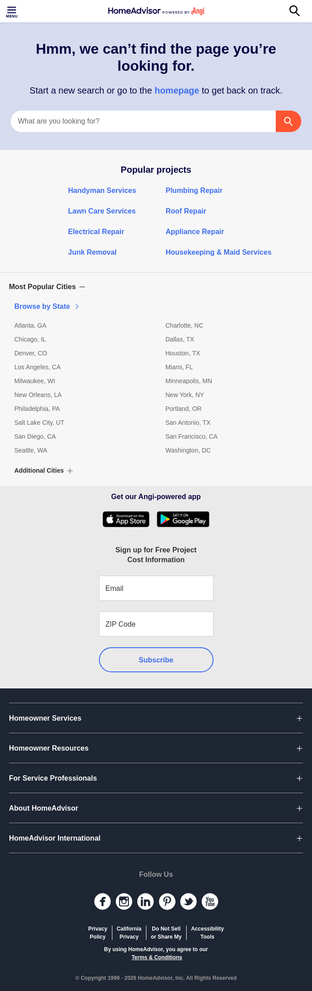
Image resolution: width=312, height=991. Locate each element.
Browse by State (47, 306)
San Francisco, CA (192, 436)
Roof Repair (186, 211)
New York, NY (185, 394)
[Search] (299, 11)
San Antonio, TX (188, 422)
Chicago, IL (30, 339)
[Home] (156, 11)
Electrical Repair (96, 231)
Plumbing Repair (194, 190)
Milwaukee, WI (34, 380)
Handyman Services (102, 190)
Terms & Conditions (157, 957)
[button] (156, 287)
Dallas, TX (180, 339)
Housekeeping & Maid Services (219, 252)
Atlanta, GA (30, 325)
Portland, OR (184, 408)
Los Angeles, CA (37, 367)
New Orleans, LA (38, 394)
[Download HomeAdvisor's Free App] (130, 519)
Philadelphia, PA (37, 408)
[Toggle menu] (12, 11)
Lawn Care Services (102, 211)
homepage (177, 90)
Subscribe (156, 660)
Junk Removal (92, 252)
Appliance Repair (195, 231)
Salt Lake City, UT (39, 422)
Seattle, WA (30, 450)
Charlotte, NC (185, 325)
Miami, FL (179, 367)
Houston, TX (183, 353)
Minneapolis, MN (189, 380)
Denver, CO (30, 353)
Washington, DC (188, 450)
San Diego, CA (35, 436)
